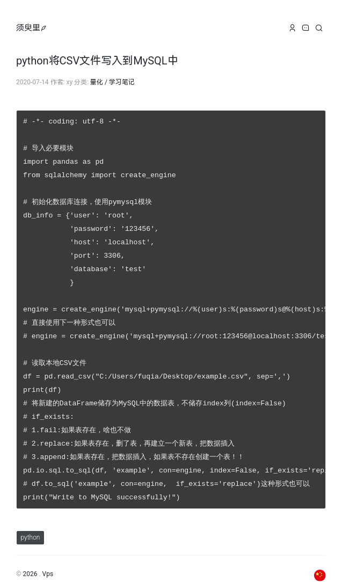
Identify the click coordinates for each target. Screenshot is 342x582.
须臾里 (28, 28)
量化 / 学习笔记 (112, 82)
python (30, 522)
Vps (48, 558)
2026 (30, 558)
